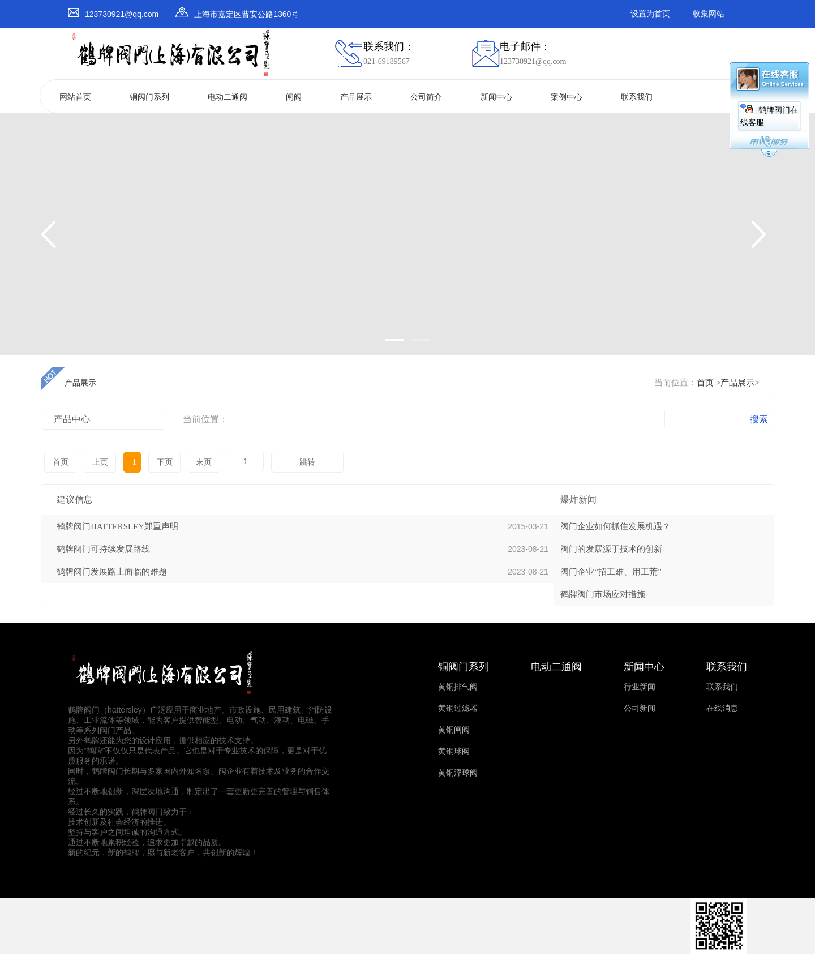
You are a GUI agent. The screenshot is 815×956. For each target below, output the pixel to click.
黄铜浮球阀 (458, 773)
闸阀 (294, 97)
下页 (161, 462)
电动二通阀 (227, 97)
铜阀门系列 (149, 97)
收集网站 (708, 14)
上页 (99, 462)
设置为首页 (650, 14)
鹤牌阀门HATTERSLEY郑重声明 (117, 526)
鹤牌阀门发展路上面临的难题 (112, 571)
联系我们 (637, 97)
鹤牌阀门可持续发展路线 (103, 549)
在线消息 (722, 708)
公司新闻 (639, 708)
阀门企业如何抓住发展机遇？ (615, 526)
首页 (705, 382)
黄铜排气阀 (458, 687)
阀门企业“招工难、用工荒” (610, 571)
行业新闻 (639, 687)
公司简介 (426, 97)
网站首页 (75, 97)
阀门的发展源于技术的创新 (611, 549)
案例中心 (566, 97)
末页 (199, 462)
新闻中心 (496, 97)
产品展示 (356, 97)
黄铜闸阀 (454, 730)
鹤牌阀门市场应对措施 (602, 594)
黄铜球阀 (454, 751)
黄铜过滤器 (458, 708)
